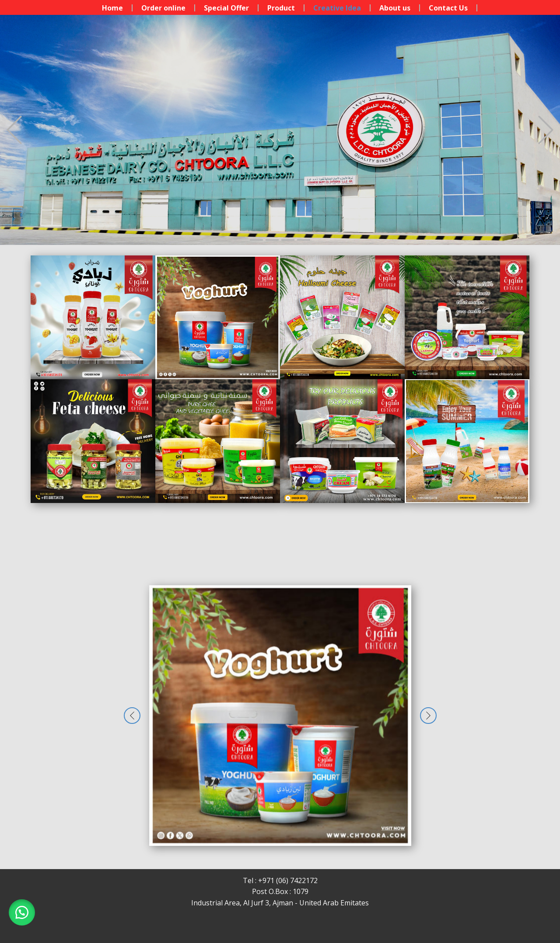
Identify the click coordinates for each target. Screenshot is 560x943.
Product (281, 7)
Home (112, 7)
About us (394, 7)
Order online (163, 7)
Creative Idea (337, 7)
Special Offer (226, 7)
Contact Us (448, 7)
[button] (14, 129)
